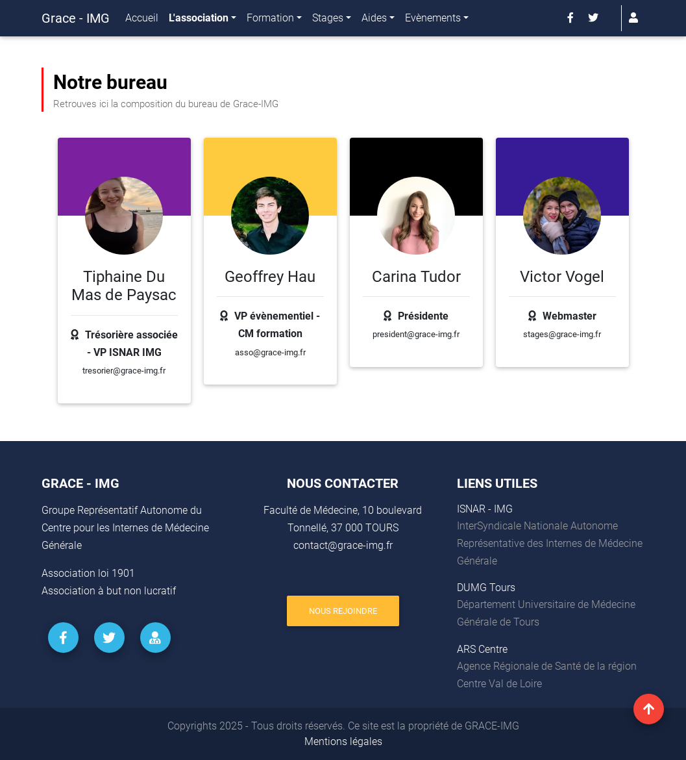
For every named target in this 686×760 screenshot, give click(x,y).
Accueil (141, 20)
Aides (374, 20)
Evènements (433, 20)
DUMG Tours (486, 587)
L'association (198, 20)
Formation (270, 20)
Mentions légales (343, 741)
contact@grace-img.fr (343, 545)
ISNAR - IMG (485, 509)
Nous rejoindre (343, 611)
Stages (327, 20)
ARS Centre (482, 649)
